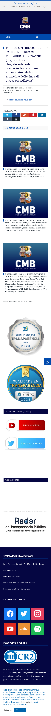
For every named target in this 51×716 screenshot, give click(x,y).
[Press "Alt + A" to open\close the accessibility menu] (47, 361)
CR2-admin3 (11, 88)
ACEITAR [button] (20, 709)
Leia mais (25, 702)
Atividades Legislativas (12, 90)
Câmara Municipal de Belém (12, 511)
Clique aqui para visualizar (20, 99)
